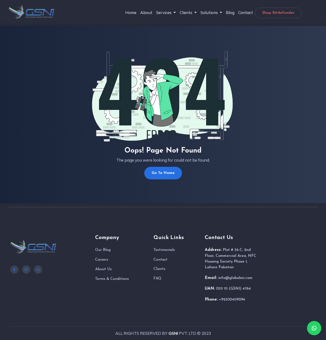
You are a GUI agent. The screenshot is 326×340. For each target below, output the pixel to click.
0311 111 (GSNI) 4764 (233, 289)
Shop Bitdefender (278, 13)
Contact (245, 12)
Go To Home (163, 173)
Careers (101, 260)
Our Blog (103, 250)
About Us (103, 269)
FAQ (157, 278)
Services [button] (164, 12)
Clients (159, 269)
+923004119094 (232, 300)
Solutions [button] (209, 12)
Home (130, 12)
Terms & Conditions (112, 279)
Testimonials (164, 250)
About (146, 12)
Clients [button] (186, 12)
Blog (230, 12)
